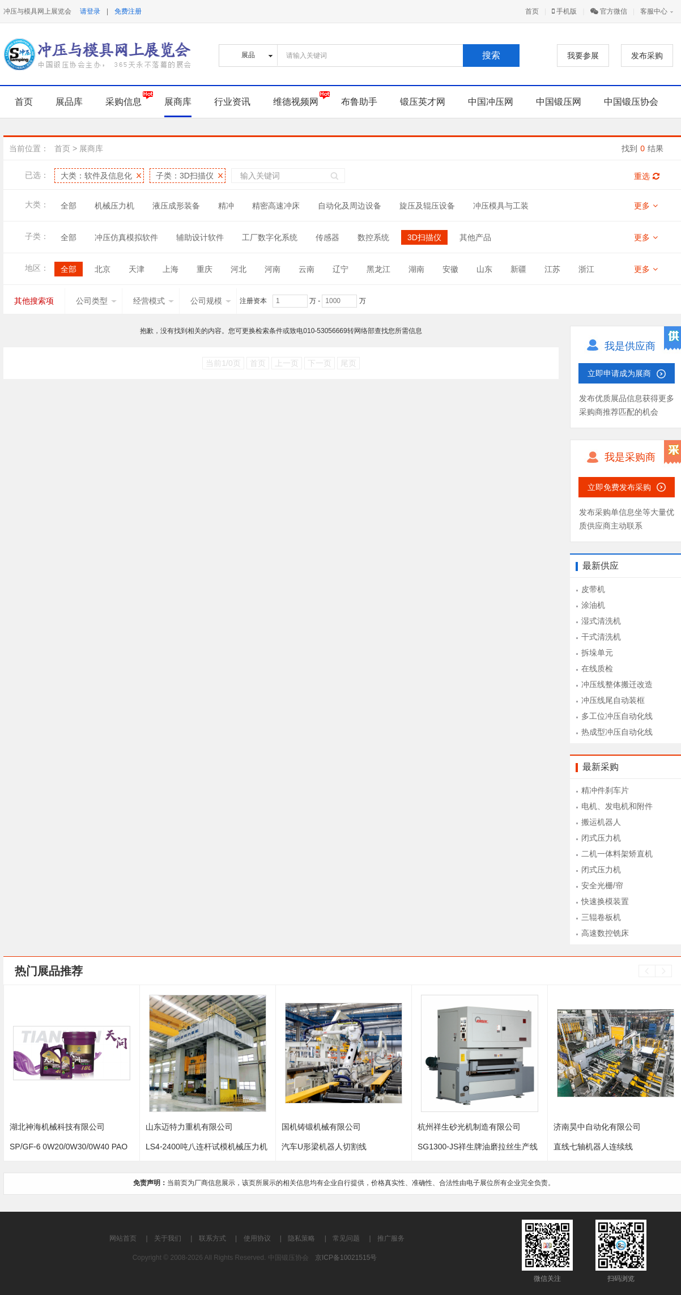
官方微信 (608, 11)
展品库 (69, 102)
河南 (272, 269)
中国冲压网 (490, 102)
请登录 (90, 11)
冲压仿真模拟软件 (126, 237)
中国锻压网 (558, 102)
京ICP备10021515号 (346, 1258)
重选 (646, 176)
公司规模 (210, 300)
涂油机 (593, 605)
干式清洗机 (601, 636)
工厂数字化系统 (269, 237)
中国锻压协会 (631, 102)
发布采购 (647, 55)
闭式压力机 (601, 837)
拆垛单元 (597, 652)
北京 (102, 269)
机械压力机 (114, 205)
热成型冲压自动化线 (617, 731)
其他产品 (475, 237)
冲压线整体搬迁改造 (617, 684)
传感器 (327, 237)
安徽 (450, 269)
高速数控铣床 (605, 933)
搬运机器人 (601, 822)
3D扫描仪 (424, 237)
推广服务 (391, 1238)
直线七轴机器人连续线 (593, 1146)
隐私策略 (301, 1238)
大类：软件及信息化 (96, 175)
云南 (306, 269)
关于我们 (167, 1238)
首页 (532, 11)
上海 (170, 269)
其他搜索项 (34, 300)
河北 (238, 269)
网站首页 (123, 1238)
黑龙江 (378, 269)
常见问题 (346, 1238)
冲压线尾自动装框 (613, 700)
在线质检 (597, 668)
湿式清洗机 (601, 620)
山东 (484, 269)
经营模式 (153, 300)
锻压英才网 (422, 102)
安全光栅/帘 (602, 885)
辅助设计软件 (200, 237)
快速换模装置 (605, 901)
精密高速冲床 (276, 205)
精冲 (226, 205)
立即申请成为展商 (619, 373)
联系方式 (212, 1238)
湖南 (416, 269)
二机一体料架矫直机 (617, 853)
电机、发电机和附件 (617, 806)
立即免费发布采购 (619, 487)
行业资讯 (232, 102)
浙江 (586, 269)
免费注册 (128, 11)
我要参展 (583, 55)
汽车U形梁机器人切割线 (324, 1146)
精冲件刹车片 (605, 790)
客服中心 (653, 11)
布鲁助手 (359, 102)
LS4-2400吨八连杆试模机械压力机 (206, 1146)
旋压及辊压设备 (427, 205)
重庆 (204, 269)
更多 (646, 206)
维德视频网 (295, 102)
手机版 (564, 11)
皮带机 (593, 589)
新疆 (518, 269)
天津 (136, 269)
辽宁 (340, 269)
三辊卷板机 (601, 917)
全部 (68, 205)
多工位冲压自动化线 (617, 716)
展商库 (177, 102)
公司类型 (96, 300)
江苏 (552, 269)
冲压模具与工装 (501, 205)
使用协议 (257, 1238)
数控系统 (373, 237)
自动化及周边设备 (349, 205)
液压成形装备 (176, 205)
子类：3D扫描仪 (185, 175)
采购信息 (123, 102)
